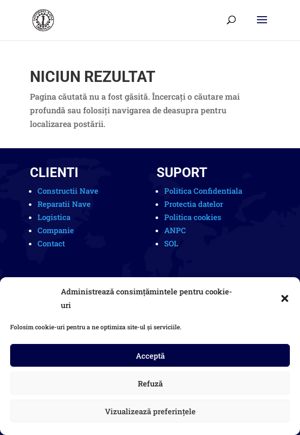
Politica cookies (192, 217)
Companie (56, 230)
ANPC (175, 230)
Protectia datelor (193, 204)
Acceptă (150, 356)
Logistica (54, 217)
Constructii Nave (68, 191)
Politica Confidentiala (203, 191)
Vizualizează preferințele (150, 411)
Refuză (150, 383)
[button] (285, 298)
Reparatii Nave (64, 204)
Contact (51, 243)
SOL (171, 243)
